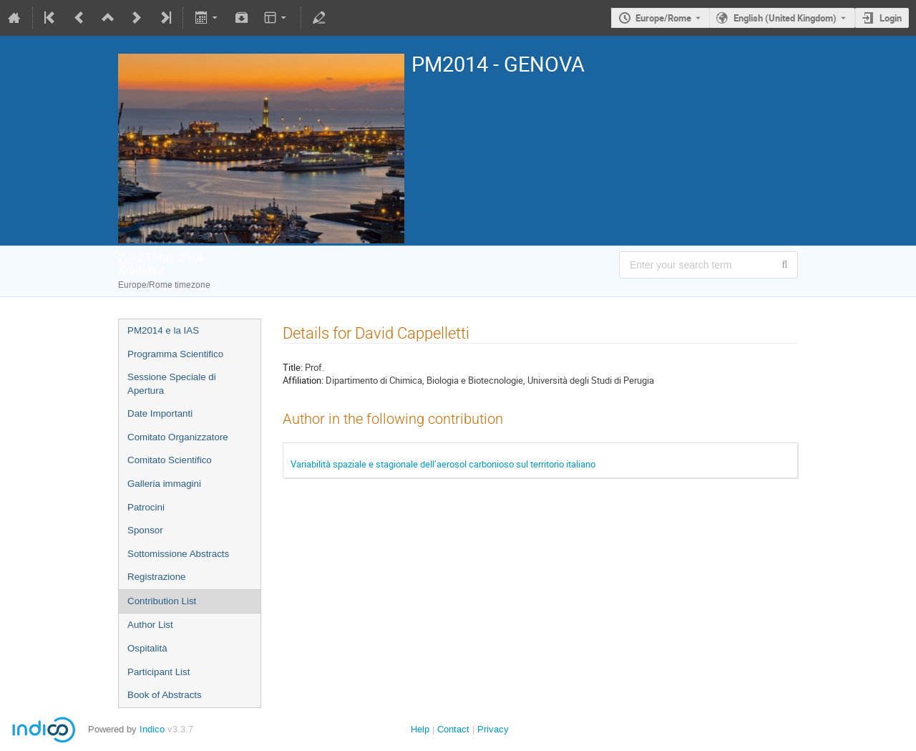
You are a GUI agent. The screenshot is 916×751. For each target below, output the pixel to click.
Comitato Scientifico (169, 460)
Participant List (158, 672)
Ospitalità (147, 648)
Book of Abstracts (164, 694)
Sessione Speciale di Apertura (171, 384)
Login (891, 17)
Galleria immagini (164, 483)
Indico (152, 729)
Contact (453, 729)
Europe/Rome (663, 17)
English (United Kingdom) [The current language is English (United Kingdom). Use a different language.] (785, 17)
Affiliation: (303, 380)
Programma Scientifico (175, 354)
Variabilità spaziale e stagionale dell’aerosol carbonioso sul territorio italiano (443, 463)
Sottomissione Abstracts (178, 553)
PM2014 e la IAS (163, 330)
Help (420, 729)
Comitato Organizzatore (177, 437)
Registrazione (156, 576)
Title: (293, 367)
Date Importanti (160, 413)
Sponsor (145, 530)
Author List (150, 624)
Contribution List (161, 601)
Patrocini (146, 507)
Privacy (493, 729)
